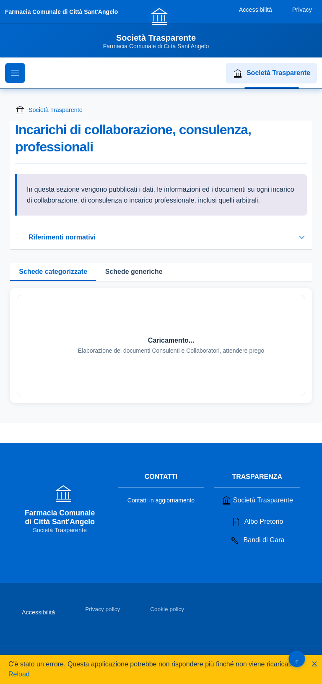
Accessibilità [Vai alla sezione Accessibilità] (38, 612)
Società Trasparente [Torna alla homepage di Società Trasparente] (49, 110)
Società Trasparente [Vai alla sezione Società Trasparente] (257, 500)
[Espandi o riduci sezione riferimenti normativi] (161, 237)
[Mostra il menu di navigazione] (15, 73)
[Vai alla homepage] (161, 28)
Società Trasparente (271, 73)
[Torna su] (296, 658)
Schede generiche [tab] (134, 271)
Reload (19, 674)
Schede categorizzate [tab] (53, 271)
